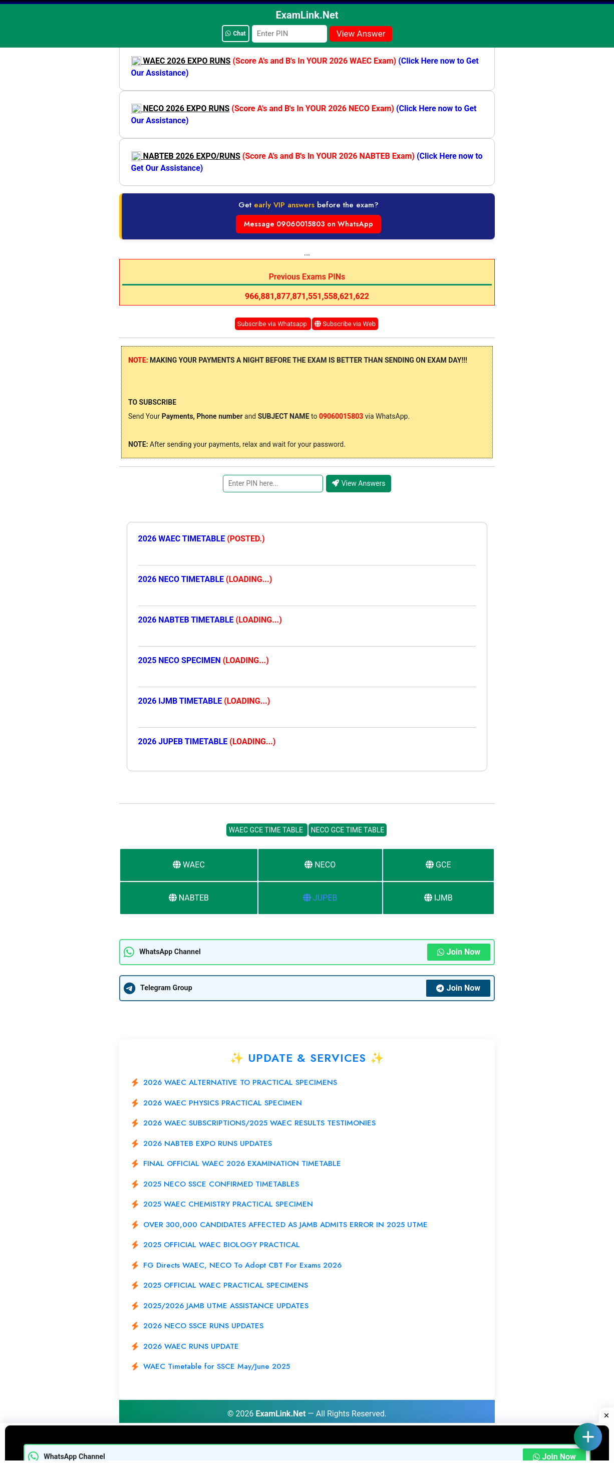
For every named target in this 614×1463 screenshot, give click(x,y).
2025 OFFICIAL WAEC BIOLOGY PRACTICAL (221, 1244)
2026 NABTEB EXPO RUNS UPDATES (207, 1143)
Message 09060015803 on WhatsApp (308, 224)
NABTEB (189, 898)
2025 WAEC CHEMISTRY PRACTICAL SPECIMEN (228, 1204)
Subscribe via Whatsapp (273, 324)
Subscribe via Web (345, 324)
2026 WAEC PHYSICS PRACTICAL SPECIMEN (222, 1102)
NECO (320, 864)
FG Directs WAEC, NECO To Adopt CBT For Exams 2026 (242, 1265)
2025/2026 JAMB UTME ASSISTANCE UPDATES (226, 1305)
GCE (438, 864)
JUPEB (320, 898)
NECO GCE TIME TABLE (348, 830)
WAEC (189, 864)
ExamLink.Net (280, 1413)
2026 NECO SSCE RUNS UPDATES (203, 1325)
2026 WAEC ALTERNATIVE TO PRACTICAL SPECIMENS (240, 1082)
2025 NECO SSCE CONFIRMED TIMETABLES (221, 1184)
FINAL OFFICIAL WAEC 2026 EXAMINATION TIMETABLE (242, 1163)
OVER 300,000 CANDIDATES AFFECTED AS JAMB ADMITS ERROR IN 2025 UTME (285, 1224)
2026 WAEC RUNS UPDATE (191, 1346)
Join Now (458, 952)
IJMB (438, 898)
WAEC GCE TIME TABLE (267, 830)
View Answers (359, 483)
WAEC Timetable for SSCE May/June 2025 (216, 1366)
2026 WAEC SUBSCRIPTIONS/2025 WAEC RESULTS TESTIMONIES (259, 1122)
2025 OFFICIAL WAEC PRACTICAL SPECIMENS (225, 1285)
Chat (235, 33)
